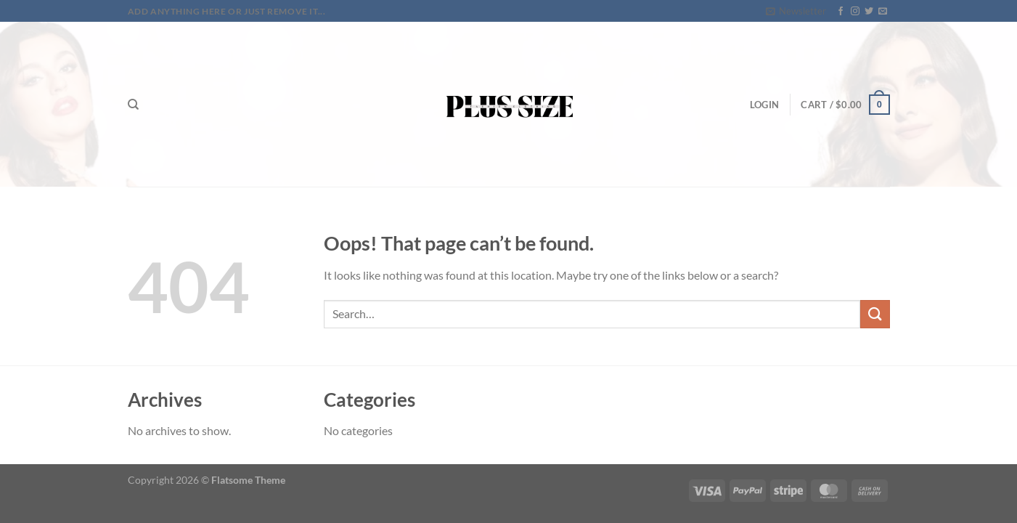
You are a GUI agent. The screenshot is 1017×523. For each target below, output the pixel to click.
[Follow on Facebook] (840, 12)
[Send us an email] (882, 12)
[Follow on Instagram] (855, 12)
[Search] (133, 104)
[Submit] (874, 314)
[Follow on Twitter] (869, 12)
